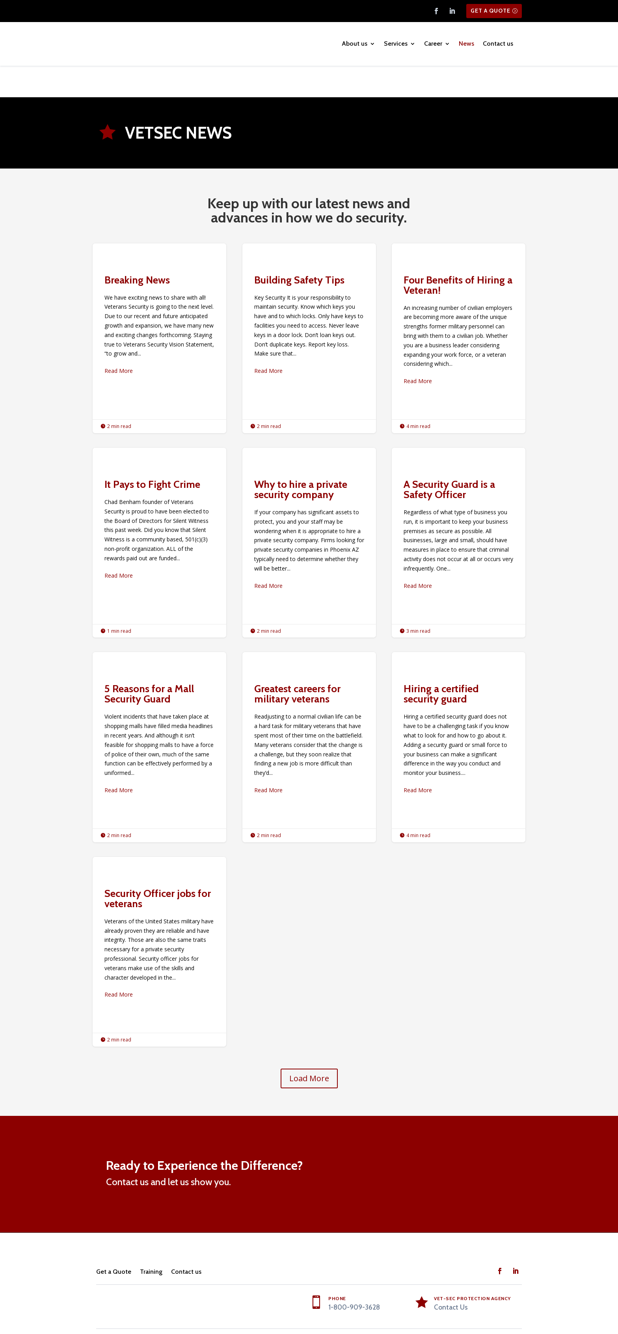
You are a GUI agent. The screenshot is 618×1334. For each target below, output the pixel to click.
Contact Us (451, 1276)
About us (354, 43)
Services (396, 43)
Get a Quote (490, 10)
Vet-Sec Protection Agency (472, 1267)
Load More (309, 1047)
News (466, 43)
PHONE (337, 1267)
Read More (118, 339)
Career (433, 43)
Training (151, 1240)
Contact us (498, 43)
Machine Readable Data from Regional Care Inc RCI (458, 1309)
